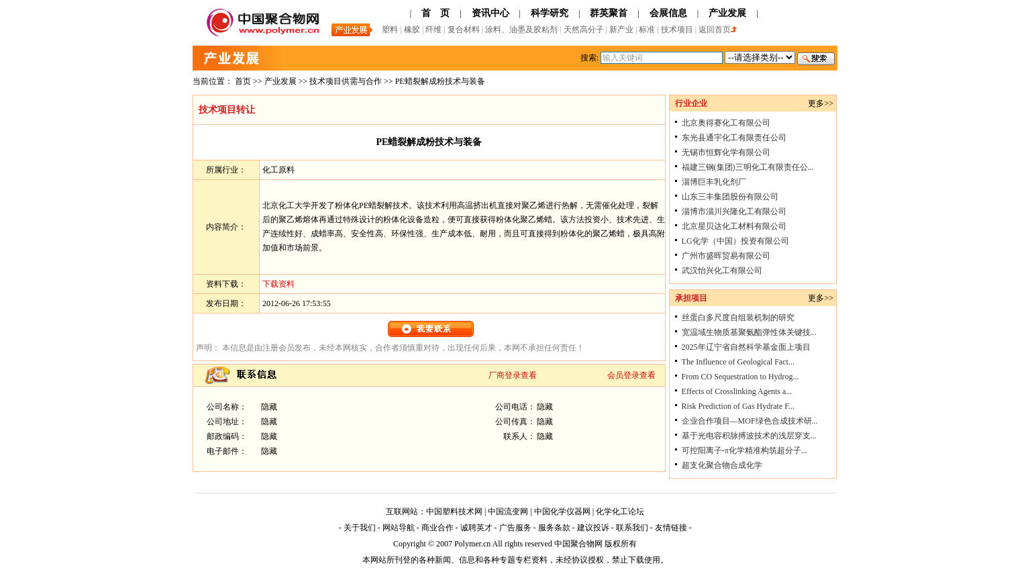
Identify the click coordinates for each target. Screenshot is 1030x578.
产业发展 (727, 13)
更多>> (820, 103)
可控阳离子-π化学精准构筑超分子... (744, 450)
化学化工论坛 (620, 511)
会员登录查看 (631, 375)
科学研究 (549, 13)
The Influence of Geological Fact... (738, 362)
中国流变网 (508, 511)
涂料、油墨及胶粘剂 (521, 29)
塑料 (390, 29)
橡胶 (413, 29)
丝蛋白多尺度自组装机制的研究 (738, 317)
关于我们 (360, 527)
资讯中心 (490, 13)
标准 (648, 29)
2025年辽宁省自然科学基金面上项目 (746, 347)
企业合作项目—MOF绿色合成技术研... (750, 421)
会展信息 (668, 13)
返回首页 (718, 29)
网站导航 (398, 527)
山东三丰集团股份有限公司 (730, 196)
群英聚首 (608, 13)
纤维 (434, 29)
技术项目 (677, 29)
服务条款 (554, 527)
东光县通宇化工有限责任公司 (734, 137)
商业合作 (437, 527)
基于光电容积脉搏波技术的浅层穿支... (749, 435)
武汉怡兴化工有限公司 (722, 270)
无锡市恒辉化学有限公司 (726, 152)
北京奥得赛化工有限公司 (726, 123)
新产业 (621, 29)
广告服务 (515, 527)
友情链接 (671, 527)
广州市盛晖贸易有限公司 (726, 255)
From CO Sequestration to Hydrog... (740, 376)
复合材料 (465, 29)
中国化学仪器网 (562, 511)
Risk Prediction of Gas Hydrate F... (738, 406)
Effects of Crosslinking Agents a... (737, 391)
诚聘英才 (476, 527)
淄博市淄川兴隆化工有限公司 (734, 211)
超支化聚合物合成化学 (722, 465)
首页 (243, 81)
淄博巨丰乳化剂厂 (714, 182)
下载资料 (278, 284)
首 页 (435, 13)
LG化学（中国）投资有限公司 (735, 241)
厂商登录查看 (512, 375)
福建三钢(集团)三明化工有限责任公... (748, 167)
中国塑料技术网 (454, 511)
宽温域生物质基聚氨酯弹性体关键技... (749, 332)
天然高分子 (585, 29)
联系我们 (632, 527)
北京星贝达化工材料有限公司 (734, 226)
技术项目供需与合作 (346, 81)
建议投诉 (593, 527)
